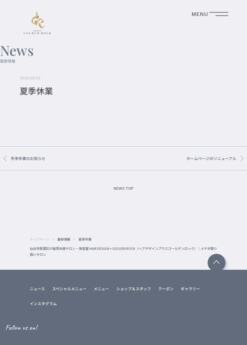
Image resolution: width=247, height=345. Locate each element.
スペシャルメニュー (69, 288)
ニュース (37, 288)
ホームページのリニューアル (214, 158)
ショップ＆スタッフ (133, 288)
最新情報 (63, 239)
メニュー (101, 288)
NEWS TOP (123, 188)
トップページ (39, 239)
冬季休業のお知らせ (24, 158)
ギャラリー (190, 288)
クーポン (166, 288)
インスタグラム (43, 303)
